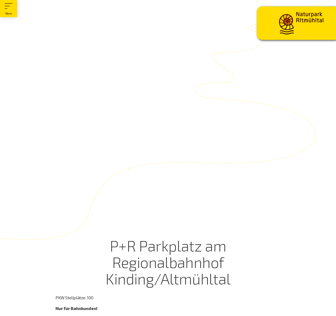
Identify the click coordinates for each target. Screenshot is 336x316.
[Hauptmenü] (8, 8)
